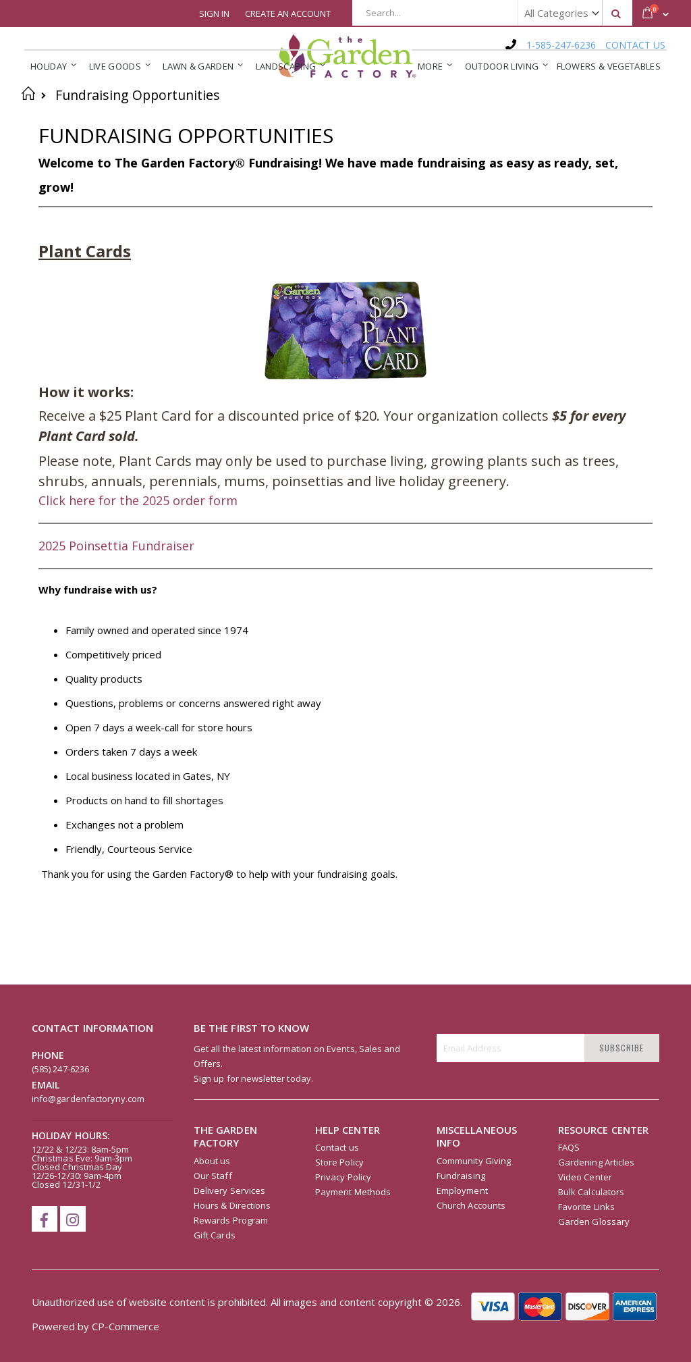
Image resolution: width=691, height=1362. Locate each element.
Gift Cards (215, 1235)
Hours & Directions (232, 1205)
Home (28, 93)
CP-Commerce (125, 1326)
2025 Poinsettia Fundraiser (116, 546)
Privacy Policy (343, 1177)
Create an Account (288, 13)
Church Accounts (471, 1205)
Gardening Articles (596, 1162)
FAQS (569, 1147)
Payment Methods (353, 1192)
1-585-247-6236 (561, 44)
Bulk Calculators (591, 1192)
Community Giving (474, 1161)
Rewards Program (231, 1220)
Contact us (337, 1147)
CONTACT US (635, 44)
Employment (462, 1190)
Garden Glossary (594, 1221)
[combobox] (492, 13)
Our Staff (213, 1176)
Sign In (214, 13)
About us (212, 1161)
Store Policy (339, 1162)
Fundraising (461, 1176)
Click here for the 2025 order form (138, 500)
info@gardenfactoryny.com (88, 1099)
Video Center (585, 1177)
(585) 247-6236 (60, 1069)
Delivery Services (229, 1190)
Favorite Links (586, 1207)
